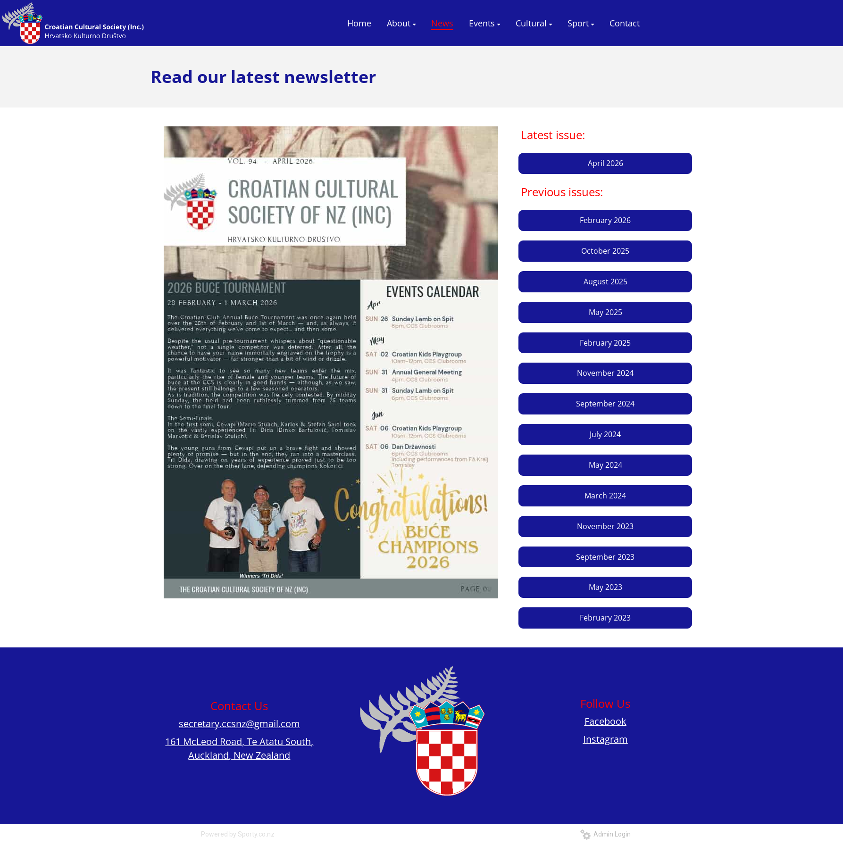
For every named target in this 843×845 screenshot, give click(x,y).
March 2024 (605, 495)
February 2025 (605, 343)
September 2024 (605, 403)
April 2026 (605, 163)
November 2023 (605, 526)
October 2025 (605, 251)
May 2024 (605, 465)
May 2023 (605, 587)
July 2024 (605, 434)
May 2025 (605, 312)
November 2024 (605, 373)
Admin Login (605, 834)
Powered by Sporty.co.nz (238, 834)
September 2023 (605, 557)
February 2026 (605, 220)
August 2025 (605, 281)
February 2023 (605, 618)
